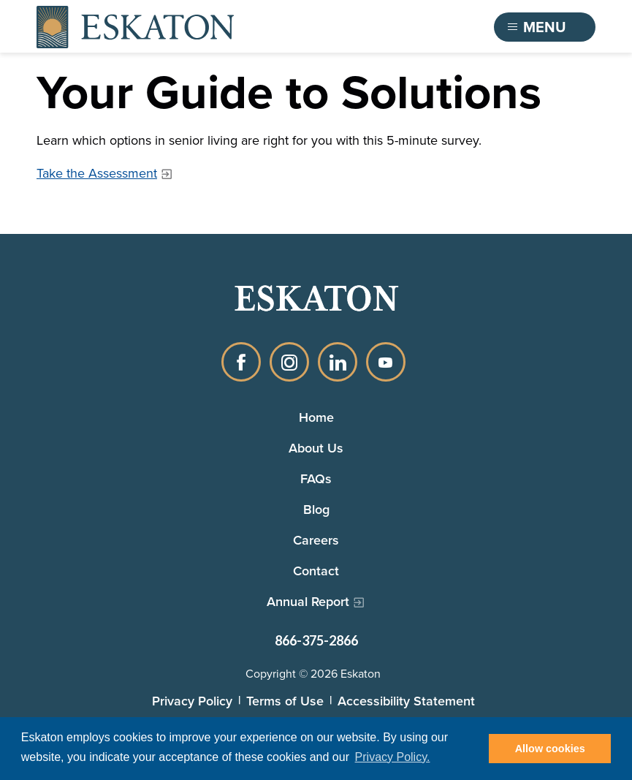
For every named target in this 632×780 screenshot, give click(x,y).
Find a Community (403, 27)
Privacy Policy (192, 701)
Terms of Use (285, 701)
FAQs (316, 478)
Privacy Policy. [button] (392, 757)
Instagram (289, 362)
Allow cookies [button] (550, 748)
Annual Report (308, 601)
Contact (316, 570)
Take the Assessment (97, 173)
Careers (316, 540)
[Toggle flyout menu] (545, 27)
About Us (316, 448)
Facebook (241, 362)
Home (316, 417)
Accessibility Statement (406, 701)
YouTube (386, 362)
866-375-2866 (316, 640)
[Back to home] (135, 27)
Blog (316, 509)
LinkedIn (337, 362)
